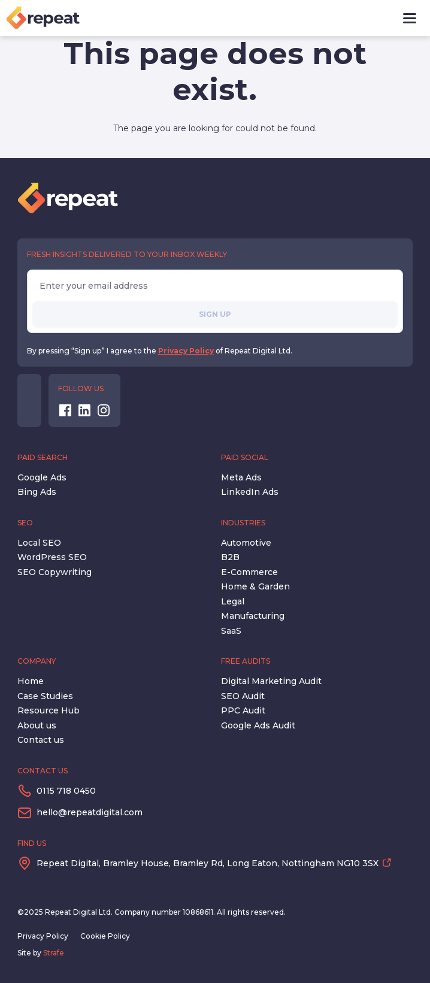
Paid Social (244, 457)
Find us (31, 843)
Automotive (246, 542)
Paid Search (42, 457)
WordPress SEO (52, 557)
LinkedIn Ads (249, 491)
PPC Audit (243, 710)
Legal (232, 601)
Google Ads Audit (258, 725)
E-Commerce (249, 572)
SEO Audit (243, 696)
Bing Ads (36, 491)
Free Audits (245, 661)
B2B (230, 557)
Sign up (215, 314)
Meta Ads (241, 477)
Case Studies (45, 696)
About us (36, 725)
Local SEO (39, 542)
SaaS (231, 630)
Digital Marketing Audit (271, 681)
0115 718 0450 (66, 790)
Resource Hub (48, 710)
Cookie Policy (105, 935)
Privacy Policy (186, 350)
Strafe (53, 952)
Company (36, 661)
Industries (243, 522)
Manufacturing (252, 615)
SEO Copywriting (54, 572)
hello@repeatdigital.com (90, 812)
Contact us (40, 739)
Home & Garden (255, 586)
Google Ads (41, 477)
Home (30, 681)
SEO (25, 522)
